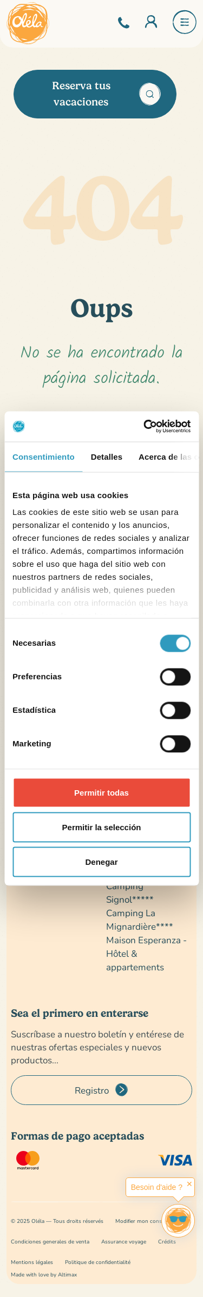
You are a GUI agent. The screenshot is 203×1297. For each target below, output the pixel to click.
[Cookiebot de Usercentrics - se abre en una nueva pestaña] (145, 427)
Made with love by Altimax (44, 1274)
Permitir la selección (101, 826)
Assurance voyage (123, 1241)
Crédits (167, 1241)
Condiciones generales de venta (50, 1241)
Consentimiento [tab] (43, 456)
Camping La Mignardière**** (139, 919)
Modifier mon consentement (150, 1221)
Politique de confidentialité (97, 1262)
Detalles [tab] (106, 456)
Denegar (101, 861)
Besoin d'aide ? (156, 1187)
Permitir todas (101, 792)
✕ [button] (189, 1184)
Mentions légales (32, 1262)
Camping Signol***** (130, 892)
